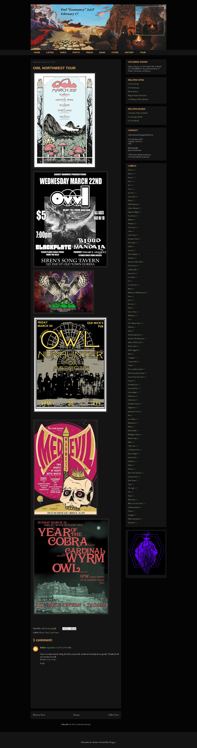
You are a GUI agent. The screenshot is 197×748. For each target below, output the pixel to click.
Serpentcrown (132, 477)
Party (130, 296)
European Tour (133, 239)
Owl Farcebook (133, 84)
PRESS (89, 52)
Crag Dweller (132, 362)
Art (129, 185)
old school (131, 523)
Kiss (129, 415)
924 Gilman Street (134, 323)
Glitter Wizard (133, 208)
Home (76, 715)
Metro (130, 289)
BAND (102, 52)
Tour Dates (131, 227)
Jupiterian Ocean (134, 411)
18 (129, 319)
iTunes (130, 511)
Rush (129, 308)
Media (130, 427)
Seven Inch (131, 197)
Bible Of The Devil (134, 342)
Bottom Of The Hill (135, 262)
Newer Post (39, 715)
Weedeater (131, 500)
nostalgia (131, 515)
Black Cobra (132, 346)
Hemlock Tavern (133, 404)
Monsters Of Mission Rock (136, 293)
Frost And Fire (133, 388)
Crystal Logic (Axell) (135, 117)
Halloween (131, 396)
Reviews (131, 304)
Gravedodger (132, 392)
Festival (130, 381)
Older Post (113, 715)
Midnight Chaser (134, 434)
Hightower (131, 408)
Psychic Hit (132, 457)
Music (130, 442)
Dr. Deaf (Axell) (133, 121)
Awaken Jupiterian (134, 335)
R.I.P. (130, 300)
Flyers (41, 632)
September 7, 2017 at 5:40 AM (58, 647)
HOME (37, 52)
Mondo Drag (132, 438)
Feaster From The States (136, 377)
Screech (130, 250)
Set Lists (130, 193)
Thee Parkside (132, 254)
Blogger (112, 742)
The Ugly (131, 488)
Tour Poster (54, 632)
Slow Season (132, 480)
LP (129, 281)
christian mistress (133, 507)
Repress (130, 469)
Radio (130, 246)
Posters (130, 177)
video (130, 231)
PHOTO (76, 52)
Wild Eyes (131, 316)
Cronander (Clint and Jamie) (138, 113)
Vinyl (130, 496)
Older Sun (131, 446)
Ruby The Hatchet (134, 473)
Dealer (130, 365)
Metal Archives (133, 91)
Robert (43, 647)
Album (130, 220)
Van (129, 492)
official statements (134, 519)
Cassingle (131, 358)
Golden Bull (132, 270)
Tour (47, 632)
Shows (130, 174)
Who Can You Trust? (135, 503)
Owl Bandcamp (133, 88)
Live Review (132, 285)
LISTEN (50, 52)
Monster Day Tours (48, 659)
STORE (115, 52)
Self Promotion (133, 204)
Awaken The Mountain (136, 339)
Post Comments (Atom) (81, 724)
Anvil (130, 331)
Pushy (130, 465)
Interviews (131, 273)
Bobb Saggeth (133, 350)
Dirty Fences (132, 266)
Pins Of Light (132, 454)
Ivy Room (131, 277)
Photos (130, 200)
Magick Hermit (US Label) (137, 95)
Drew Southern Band (135, 369)
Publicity (131, 461)
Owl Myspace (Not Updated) (138, 99)
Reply (42, 663)
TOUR (143, 52)
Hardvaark (131, 400)
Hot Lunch (131, 243)
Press (129, 181)
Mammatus (131, 423)
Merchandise (132, 430)
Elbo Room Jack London (136, 373)
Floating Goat (132, 385)
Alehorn (130, 327)
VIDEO (63, 52)
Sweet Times (132, 312)
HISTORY (129, 52)
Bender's (131, 258)
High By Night (133, 212)
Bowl (130, 354)
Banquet (131, 223)
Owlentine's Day (134, 450)
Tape (129, 484)
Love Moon (131, 419)
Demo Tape (132, 235)
